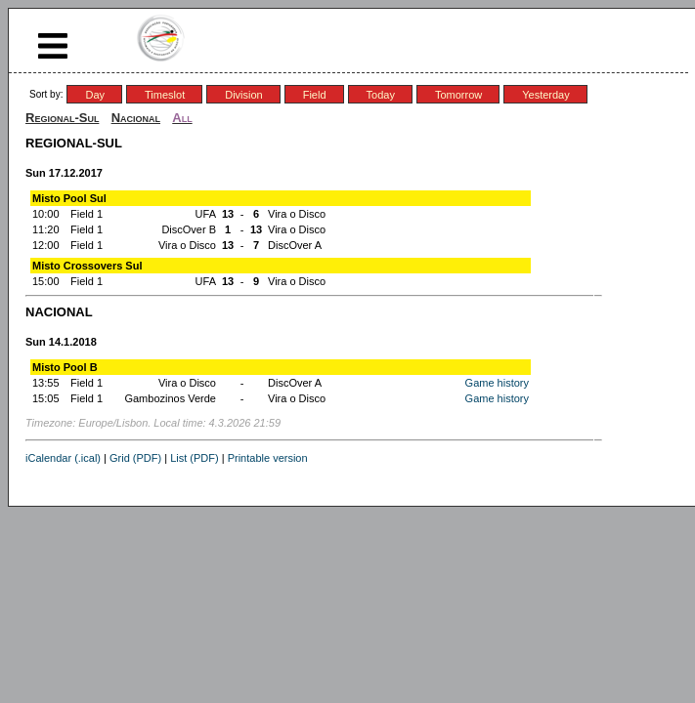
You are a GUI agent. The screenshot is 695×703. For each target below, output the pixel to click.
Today (381, 95)
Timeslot (165, 95)
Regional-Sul (62, 117)
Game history (497, 383)
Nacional (135, 117)
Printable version (268, 458)
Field (314, 95)
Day (95, 95)
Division (244, 95)
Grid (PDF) (135, 458)
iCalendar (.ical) (63, 458)
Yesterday (546, 95)
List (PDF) (194, 458)
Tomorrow (458, 95)
